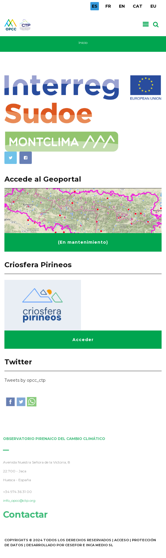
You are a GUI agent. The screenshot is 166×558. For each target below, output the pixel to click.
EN (122, 6)
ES (94, 6)
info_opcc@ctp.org (18, 500)
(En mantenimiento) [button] (83, 242)
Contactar (24, 514)
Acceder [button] (83, 339)
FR (108, 6)
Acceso (121, 540)
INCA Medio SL (99, 545)
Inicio (83, 42)
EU (153, 6)
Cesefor (73, 545)
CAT (137, 6)
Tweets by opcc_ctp (25, 380)
